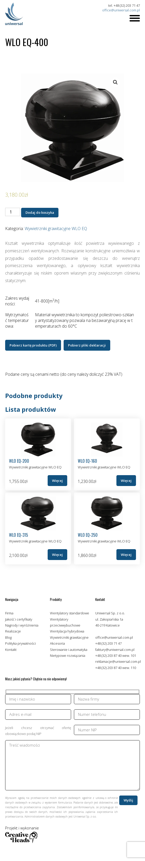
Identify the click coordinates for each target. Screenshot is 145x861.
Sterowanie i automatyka (68, 649)
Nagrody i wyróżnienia (21, 625)
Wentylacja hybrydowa (67, 631)
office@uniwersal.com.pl (121, 10)
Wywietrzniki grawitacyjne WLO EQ (56, 228)
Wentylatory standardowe (69, 613)
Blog (8, 637)
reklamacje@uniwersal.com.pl (118, 661)
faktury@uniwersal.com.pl (114, 649)
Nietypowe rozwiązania (67, 655)
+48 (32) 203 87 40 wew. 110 (115, 667)
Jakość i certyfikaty (18, 619)
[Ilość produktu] (12, 212)
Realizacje (13, 631)
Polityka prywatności (20, 643)
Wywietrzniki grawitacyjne (69, 637)
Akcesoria (57, 643)
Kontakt (10, 649)
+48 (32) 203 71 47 (108, 643)
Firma (9, 613)
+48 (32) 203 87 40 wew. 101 (115, 655)
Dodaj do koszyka (39, 212)
